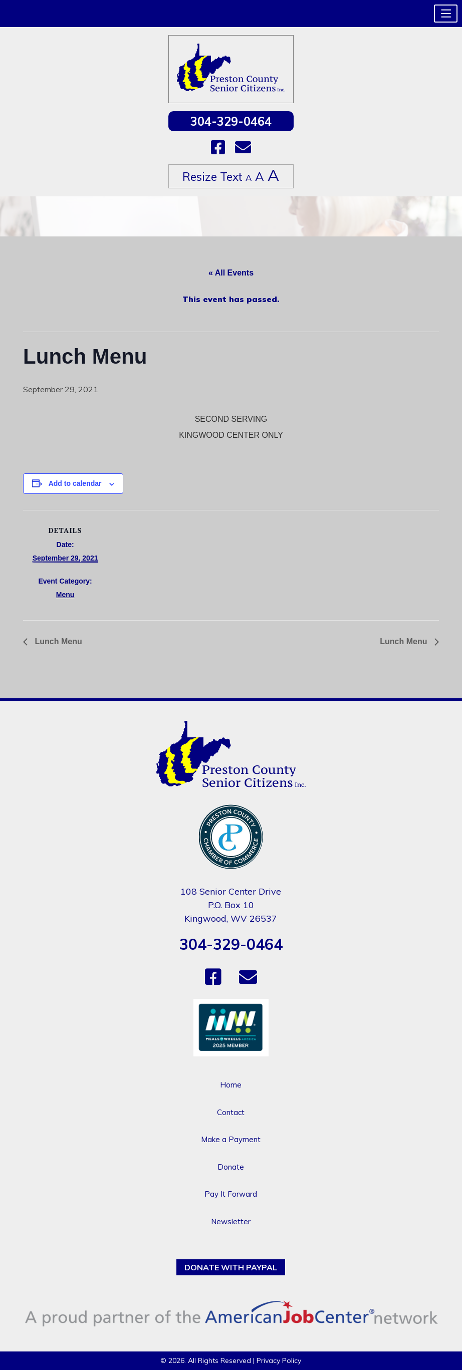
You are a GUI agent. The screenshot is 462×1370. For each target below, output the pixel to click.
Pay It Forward (230, 1194)
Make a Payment (231, 1139)
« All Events (231, 272)
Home (231, 1084)
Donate (230, 1167)
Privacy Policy (279, 1360)
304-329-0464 (231, 121)
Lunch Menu (57, 641)
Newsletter (231, 1221)
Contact (231, 1112)
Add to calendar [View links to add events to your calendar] (75, 483)
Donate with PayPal (230, 1267)
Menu (65, 595)
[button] (445, 14)
